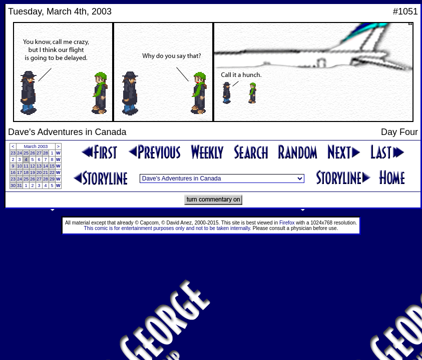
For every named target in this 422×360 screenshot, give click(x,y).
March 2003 (36, 146)
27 (39, 153)
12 (32, 166)
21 (45, 172)
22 (52, 172)
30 (13, 185)
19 (32, 172)
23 (13, 153)
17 (19, 172)
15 (52, 166)
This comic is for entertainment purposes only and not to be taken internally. (167, 228)
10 (19, 166)
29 (52, 179)
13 (39, 166)
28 (45, 153)
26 (32, 153)
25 (26, 153)
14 (45, 166)
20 (39, 172)
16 (13, 172)
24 (19, 153)
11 (26, 166)
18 (26, 172)
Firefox (287, 223)
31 (19, 185)
